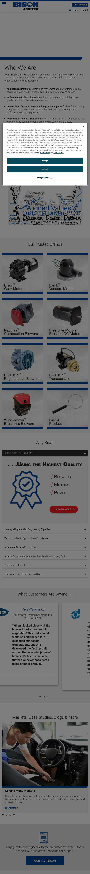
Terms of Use (58, 153)
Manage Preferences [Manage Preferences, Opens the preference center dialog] (45, 178)
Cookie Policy (45, 153)
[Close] (83, 126)
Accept (45, 161)
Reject (45, 169)
